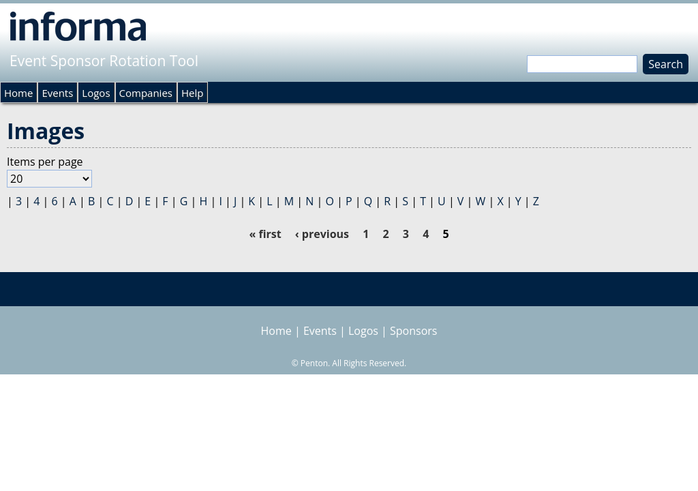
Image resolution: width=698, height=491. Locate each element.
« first (265, 233)
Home (18, 93)
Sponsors (413, 330)
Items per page (45, 161)
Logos (96, 93)
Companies (145, 93)
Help (192, 93)
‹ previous (322, 233)
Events (57, 93)
